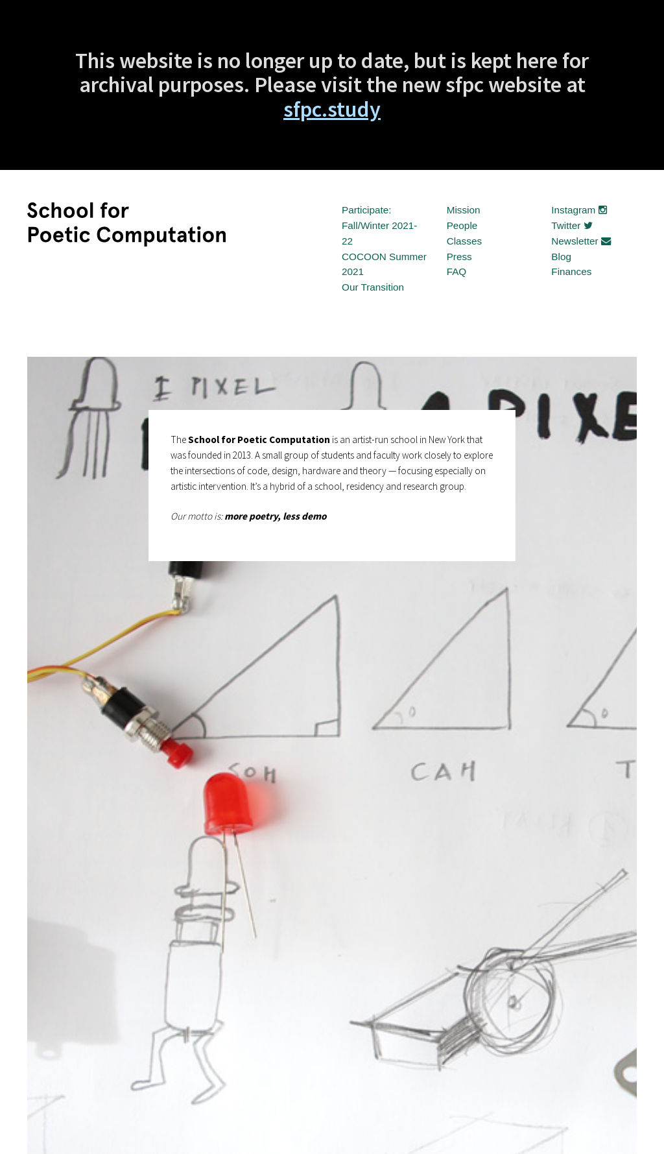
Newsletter (581, 240)
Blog (561, 256)
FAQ (457, 271)
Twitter (571, 225)
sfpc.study (332, 109)
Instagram (578, 209)
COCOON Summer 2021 (384, 264)
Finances (571, 271)
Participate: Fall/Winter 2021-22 (379, 225)
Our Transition (373, 287)
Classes (464, 240)
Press (459, 256)
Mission (463, 209)
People (462, 225)
